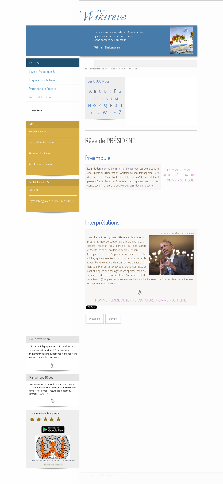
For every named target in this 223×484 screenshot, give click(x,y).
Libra (57, 464)
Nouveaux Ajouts (38, 131)
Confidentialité (68, 461)
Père (107, 181)
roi (123, 168)
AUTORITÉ (170, 175)
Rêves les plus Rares (39, 153)
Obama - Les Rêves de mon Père (177, 233)
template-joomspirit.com (221, 458)
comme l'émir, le (111, 168)
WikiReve (37, 110)
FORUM (33, 189)
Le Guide (34, 63)
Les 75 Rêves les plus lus (42, 142)
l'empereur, (132, 168)
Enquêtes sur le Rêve (42, 80)
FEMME (185, 169)
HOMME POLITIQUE (179, 180)
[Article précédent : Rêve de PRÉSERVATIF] (94, 319)
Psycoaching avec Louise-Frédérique (51, 201)
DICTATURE (187, 175)
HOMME (173, 169)
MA (48, 464)
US (61, 464)
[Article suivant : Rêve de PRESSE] (113, 319)
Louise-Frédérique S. (42, 71)
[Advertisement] (53, 277)
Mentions (56, 461)
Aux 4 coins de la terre (40, 164)
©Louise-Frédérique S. (40, 461)
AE (45, 464)
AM (52, 464)
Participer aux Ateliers (42, 89)
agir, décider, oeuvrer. (142, 185)
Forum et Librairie (40, 97)
